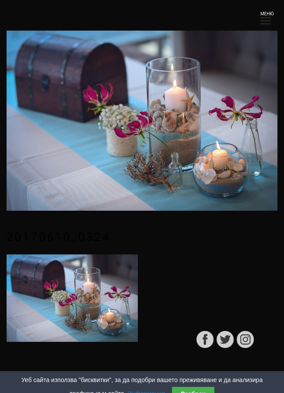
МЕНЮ (265, 16)
